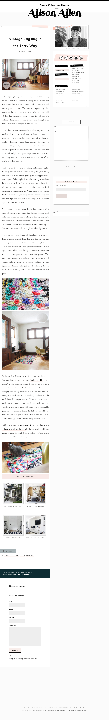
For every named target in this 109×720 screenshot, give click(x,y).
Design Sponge (76, 80)
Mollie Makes (75, 76)
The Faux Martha (60, 98)
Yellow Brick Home (77, 100)
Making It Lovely (76, 89)
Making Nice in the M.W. (78, 91)
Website (11, 617)
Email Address (61, 185)
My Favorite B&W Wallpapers (23, 572)
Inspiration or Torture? (21, 575)
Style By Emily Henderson (78, 98)
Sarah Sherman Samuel (78, 95)
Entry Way (30, 556)
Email (11, 609)
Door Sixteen (59, 93)
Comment (12, 625)
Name (12, 601)
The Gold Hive (59, 95)
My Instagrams (76, 82)
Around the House (11, 556)
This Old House (75, 74)
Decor (22, 556)
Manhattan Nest (76, 93)
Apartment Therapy (76, 78)
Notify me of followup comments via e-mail (23, 658)
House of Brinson (60, 97)
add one (22, 586)
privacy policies (39, 710)
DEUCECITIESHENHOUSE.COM (58, 708)
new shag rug (10, 183)
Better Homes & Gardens (78, 68)
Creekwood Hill (60, 91)
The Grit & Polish (60, 102)
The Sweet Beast (76, 97)
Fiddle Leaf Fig (36, 380)
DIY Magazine (75, 70)
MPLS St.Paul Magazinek (78, 72)
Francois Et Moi (60, 100)
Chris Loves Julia (60, 89)
